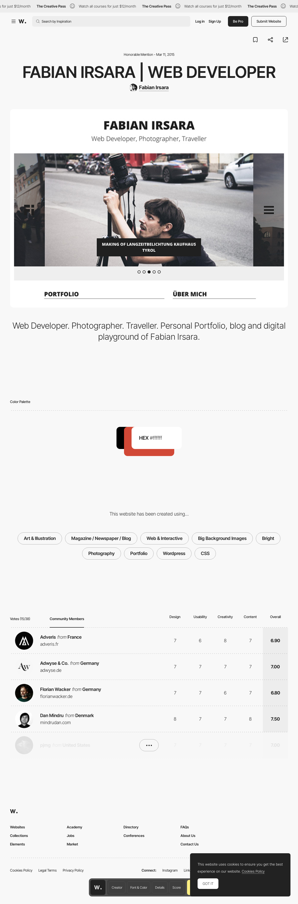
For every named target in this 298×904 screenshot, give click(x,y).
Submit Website (269, 21)
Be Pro (238, 21)
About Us (188, 835)
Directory (131, 827)
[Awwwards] (22, 21)
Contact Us (190, 844)
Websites (17, 827)
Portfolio (138, 553)
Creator (117, 887)
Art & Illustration (40, 538)
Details (159, 887)
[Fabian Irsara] (149, 88)
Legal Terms (47, 870)
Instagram (170, 870)
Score (176, 887)
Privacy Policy (73, 870)
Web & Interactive (165, 538)
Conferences (134, 835)
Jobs (70, 835)
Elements (17, 844)
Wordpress (174, 553)
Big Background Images (222, 538)
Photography (101, 553)
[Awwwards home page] (97, 887)
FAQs (185, 827)
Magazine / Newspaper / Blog (101, 538)
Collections (19, 835)
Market (72, 844)
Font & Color (138, 887)
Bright (268, 538)
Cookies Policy (21, 870)
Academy (74, 827)
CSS (205, 553)
